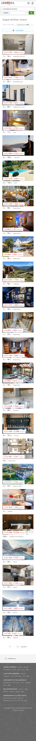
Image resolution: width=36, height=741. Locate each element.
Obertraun (18, 702)
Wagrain (20, 693)
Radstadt (26, 693)
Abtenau (5, 718)
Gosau (12, 702)
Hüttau (14, 696)
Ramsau (18, 718)
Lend (22, 709)
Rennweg (12, 718)
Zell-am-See (20, 727)
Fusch (23, 702)
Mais (27, 696)
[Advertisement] (18, 97)
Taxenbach (6, 702)
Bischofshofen (7, 696)
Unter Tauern (21, 696)
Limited (23, 734)
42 (17, 673)
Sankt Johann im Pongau (10, 724)
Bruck (4, 711)
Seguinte (24, 673)
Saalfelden (28, 709)
